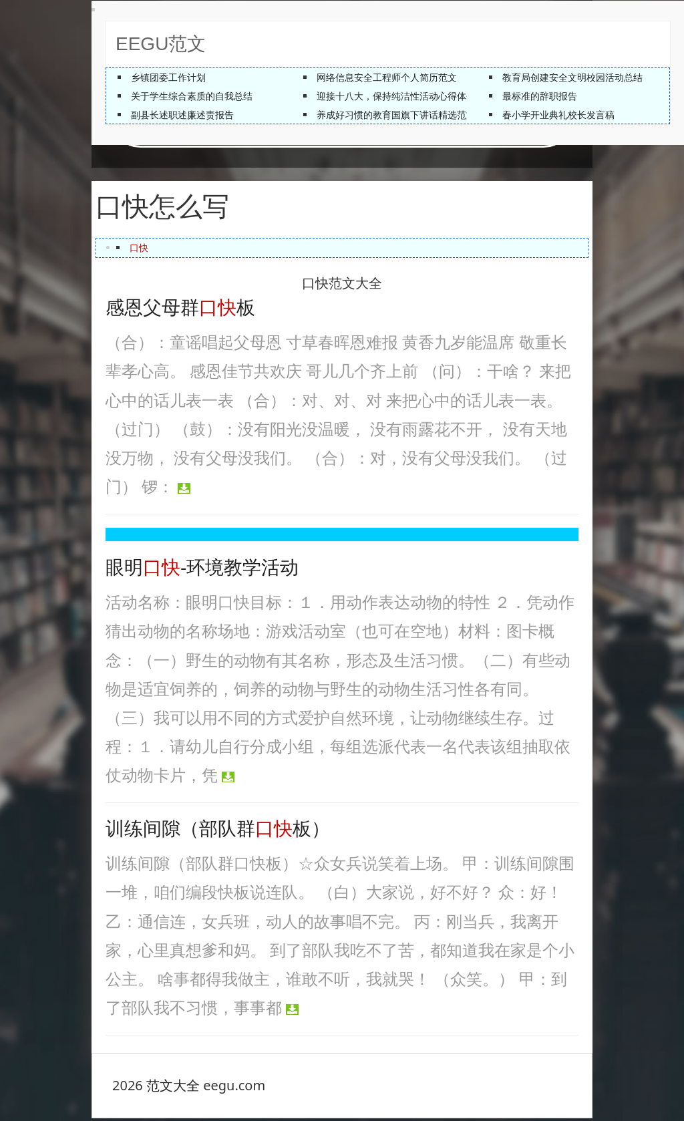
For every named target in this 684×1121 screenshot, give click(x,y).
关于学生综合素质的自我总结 (191, 96)
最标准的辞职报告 (539, 96)
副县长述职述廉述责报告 (182, 114)
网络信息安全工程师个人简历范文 (387, 77)
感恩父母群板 (180, 310)
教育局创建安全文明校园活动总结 (572, 77)
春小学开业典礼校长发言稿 (558, 114)
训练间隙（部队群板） (218, 831)
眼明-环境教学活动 (202, 570)
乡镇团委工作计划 (168, 77)
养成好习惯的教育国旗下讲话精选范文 (396, 114)
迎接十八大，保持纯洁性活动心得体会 (396, 96)
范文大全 (173, 1088)
